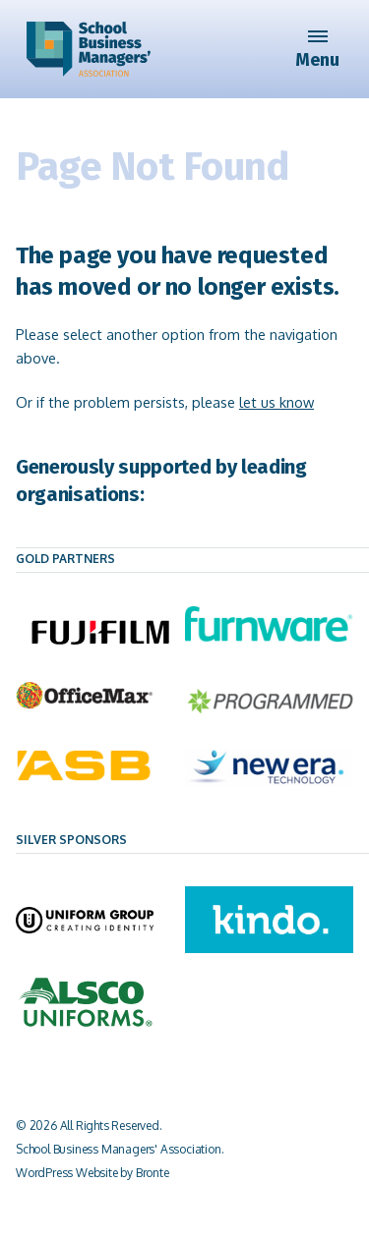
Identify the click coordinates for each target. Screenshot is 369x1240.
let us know (276, 402)
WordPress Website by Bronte (92, 1172)
